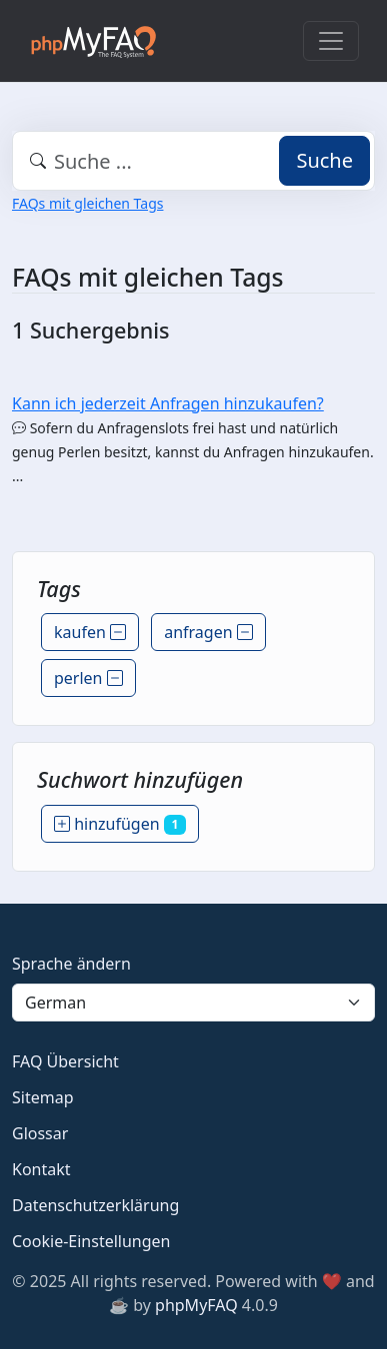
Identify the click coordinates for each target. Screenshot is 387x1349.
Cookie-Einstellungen (91, 1241)
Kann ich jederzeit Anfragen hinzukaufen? (168, 403)
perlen (88, 678)
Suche (324, 160)
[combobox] (193, 161)
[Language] (193, 1002)
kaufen (90, 632)
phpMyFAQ (196, 1305)
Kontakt (41, 1169)
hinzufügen (120, 824)
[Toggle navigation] (331, 41)
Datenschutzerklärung (95, 1205)
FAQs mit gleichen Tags (87, 203)
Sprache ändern (71, 964)
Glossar (40, 1133)
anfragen (208, 632)
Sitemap (43, 1097)
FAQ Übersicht (65, 1061)
